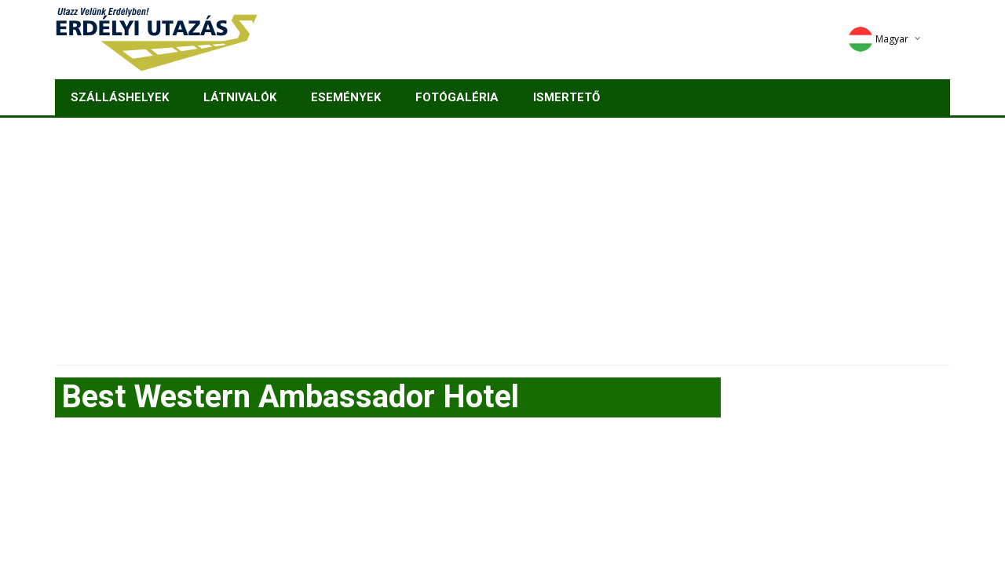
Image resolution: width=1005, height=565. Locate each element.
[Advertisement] (502, 235)
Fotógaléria (457, 97)
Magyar (878, 39)
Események (346, 97)
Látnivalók (239, 97)
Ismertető (566, 97)
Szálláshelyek (120, 97)
